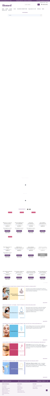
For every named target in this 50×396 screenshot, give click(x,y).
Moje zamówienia (19, 387)
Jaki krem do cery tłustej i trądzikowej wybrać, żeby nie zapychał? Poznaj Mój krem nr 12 (22, 323)
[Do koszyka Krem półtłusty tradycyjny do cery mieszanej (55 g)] (42, 231)
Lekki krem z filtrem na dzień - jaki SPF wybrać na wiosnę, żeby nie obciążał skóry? (20, 360)
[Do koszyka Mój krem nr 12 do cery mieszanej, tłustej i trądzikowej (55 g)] (7, 231)
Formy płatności (4, 385)
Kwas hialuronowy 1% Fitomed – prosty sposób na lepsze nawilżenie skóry (19, 304)
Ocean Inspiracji (35, 387)
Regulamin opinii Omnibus (6, 390)
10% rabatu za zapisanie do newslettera (43, 0)
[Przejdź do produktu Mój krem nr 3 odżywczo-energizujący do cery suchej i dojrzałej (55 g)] (25, 189)
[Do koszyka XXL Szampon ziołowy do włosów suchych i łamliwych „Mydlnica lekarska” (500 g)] (19, 277)
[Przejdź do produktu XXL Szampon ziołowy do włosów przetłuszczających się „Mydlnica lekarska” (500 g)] (7, 265)
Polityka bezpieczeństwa (5, 393)
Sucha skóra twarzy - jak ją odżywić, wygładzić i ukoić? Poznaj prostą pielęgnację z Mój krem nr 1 (24, 342)
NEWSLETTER (19, 389)
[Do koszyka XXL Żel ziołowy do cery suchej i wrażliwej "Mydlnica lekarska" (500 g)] (42, 277)
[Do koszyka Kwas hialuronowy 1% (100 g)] (7, 255)
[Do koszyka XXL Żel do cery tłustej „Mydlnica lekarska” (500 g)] (31, 277)
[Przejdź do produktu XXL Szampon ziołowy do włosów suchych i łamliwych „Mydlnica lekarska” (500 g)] (19, 265)
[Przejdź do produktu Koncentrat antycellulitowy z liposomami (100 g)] (31, 216)
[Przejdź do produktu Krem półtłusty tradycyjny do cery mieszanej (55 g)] (42, 216)
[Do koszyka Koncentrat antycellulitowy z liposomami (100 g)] (31, 231)
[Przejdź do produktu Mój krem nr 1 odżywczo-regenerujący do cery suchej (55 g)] (25, 204)
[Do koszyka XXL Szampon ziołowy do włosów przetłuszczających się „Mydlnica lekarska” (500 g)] (7, 277)
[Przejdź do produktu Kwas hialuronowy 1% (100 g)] (7, 241)
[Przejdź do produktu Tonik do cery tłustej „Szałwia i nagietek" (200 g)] (42, 241)
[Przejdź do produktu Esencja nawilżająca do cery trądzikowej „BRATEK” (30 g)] (19, 216)
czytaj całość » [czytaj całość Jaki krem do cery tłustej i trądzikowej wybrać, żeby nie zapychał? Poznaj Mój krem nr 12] (45, 339)
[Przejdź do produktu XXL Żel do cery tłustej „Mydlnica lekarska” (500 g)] (31, 265)
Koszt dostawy (4, 387)
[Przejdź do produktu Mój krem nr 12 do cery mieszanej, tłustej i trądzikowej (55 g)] (7, 216)
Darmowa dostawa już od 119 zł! (5, 0)
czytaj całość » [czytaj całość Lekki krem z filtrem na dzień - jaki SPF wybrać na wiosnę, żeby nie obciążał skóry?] (45, 377)
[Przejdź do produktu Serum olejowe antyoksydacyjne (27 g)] (31, 241)
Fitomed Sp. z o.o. (9, 224)
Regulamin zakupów (5, 389)
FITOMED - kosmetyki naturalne (37, 385)
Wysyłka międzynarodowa (6, 388)
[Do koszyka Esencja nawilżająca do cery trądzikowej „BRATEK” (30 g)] (19, 231)
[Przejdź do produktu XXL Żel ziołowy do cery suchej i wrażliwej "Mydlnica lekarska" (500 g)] (42, 265)
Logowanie (19, 385)
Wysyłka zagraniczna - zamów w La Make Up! (23, 0)
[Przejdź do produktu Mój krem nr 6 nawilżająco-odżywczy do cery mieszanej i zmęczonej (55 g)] (19, 241)
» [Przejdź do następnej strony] (47, 282)
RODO (3, 394)
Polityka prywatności (5, 392)
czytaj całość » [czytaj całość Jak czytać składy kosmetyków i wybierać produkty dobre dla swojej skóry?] (45, 302)
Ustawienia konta (19, 388)
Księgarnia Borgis (35, 388)
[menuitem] (3, 9)
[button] (7, 232)
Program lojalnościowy (20, 390)
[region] (25, 97)
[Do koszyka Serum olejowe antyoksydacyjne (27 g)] (31, 255)
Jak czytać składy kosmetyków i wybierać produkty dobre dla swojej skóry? (19, 286)
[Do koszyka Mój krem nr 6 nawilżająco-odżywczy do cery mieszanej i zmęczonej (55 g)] (19, 255)
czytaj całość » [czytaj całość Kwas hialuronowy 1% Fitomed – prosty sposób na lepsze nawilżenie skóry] (45, 321)
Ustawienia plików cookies (21, 392)
